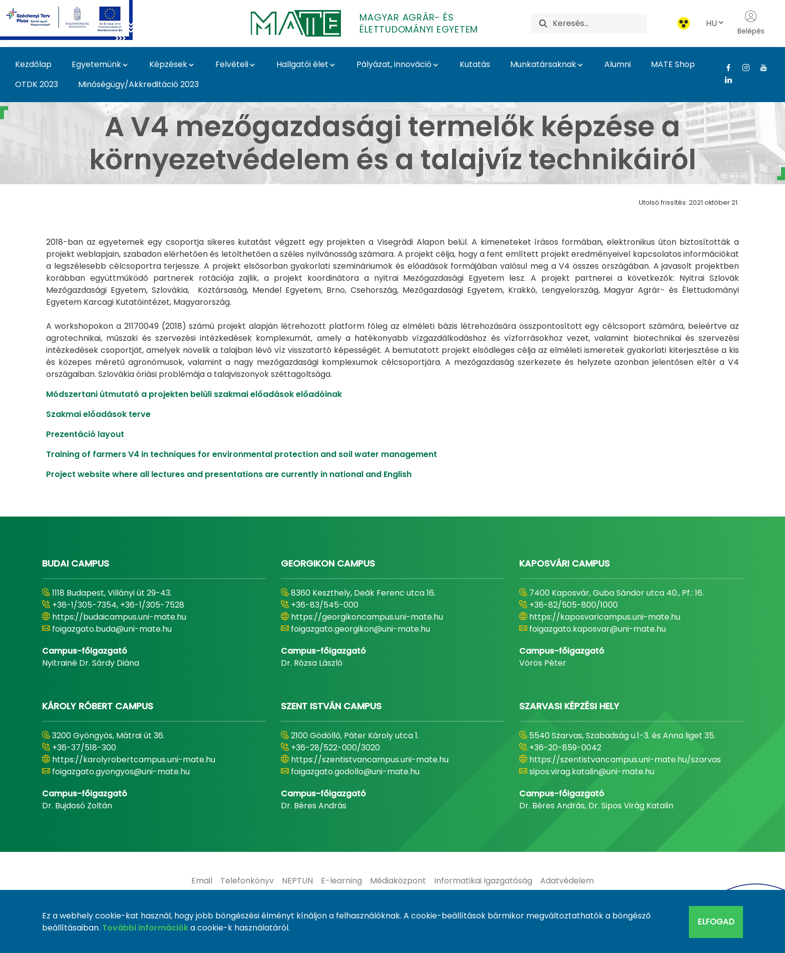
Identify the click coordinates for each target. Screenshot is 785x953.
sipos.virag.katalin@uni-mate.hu (591, 771)
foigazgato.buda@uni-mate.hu (112, 629)
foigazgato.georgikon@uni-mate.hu (360, 629)
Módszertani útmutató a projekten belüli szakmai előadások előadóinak (194, 394)
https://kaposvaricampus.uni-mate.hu (604, 617)
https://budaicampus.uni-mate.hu (119, 617)
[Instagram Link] (742, 68)
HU (715, 23)
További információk (145, 927)
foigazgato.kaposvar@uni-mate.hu (597, 629)
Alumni (617, 64)
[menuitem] (201, 881)
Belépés (750, 23)
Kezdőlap (33, 64)
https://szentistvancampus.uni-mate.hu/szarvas (625, 759)
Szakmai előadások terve (98, 414)
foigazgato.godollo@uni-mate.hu (355, 771)
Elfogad (715, 921)
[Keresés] (599, 23)
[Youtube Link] (759, 68)
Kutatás (475, 64)
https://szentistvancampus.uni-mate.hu (370, 759)
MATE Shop (673, 64)
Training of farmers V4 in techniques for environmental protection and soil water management (241, 454)
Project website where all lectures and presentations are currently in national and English (229, 474)
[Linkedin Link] (724, 80)
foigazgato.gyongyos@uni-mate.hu (121, 771)
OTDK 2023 (36, 84)
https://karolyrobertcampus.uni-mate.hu (133, 759)
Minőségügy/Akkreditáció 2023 (138, 84)
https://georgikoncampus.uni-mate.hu (367, 617)
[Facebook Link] (724, 68)
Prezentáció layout (85, 434)
